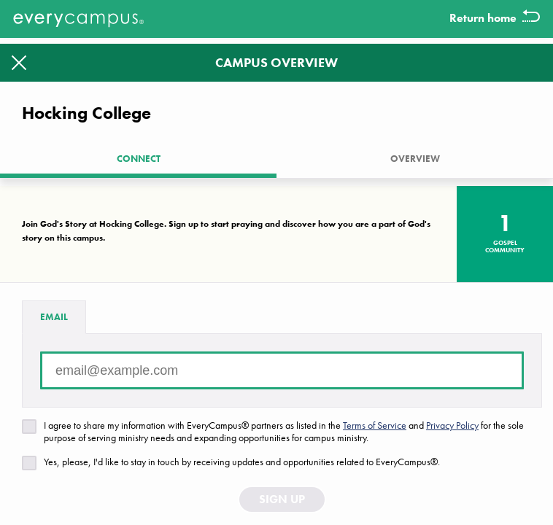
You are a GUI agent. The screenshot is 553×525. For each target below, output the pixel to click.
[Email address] (282, 381)
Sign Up (282, 509)
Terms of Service (374, 435)
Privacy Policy (452, 435)
